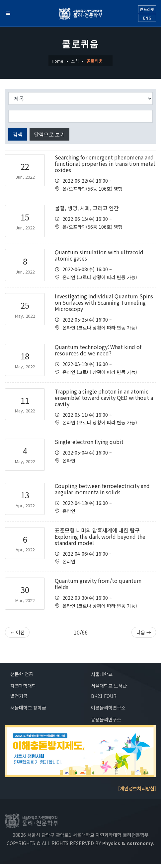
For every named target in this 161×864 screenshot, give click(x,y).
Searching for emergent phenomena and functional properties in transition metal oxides (105, 163)
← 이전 (17, 632)
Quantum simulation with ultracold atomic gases (99, 255)
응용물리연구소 (106, 719)
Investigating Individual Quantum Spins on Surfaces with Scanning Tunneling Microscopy (104, 302)
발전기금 (19, 696)
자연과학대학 (23, 685)
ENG (147, 18)
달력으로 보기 (49, 134)
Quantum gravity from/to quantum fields (98, 584)
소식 (75, 61)
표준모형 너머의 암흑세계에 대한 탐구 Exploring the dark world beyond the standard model (100, 536)
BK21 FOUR (104, 696)
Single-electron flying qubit (89, 442)
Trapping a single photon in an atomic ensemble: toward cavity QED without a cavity (104, 397)
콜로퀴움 (95, 61)
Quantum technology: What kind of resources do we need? (98, 350)
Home (57, 61)
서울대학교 (102, 674)
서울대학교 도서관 (109, 685)
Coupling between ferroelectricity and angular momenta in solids (102, 489)
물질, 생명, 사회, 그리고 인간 (87, 208)
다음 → (143, 632)
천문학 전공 (21, 674)
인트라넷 (147, 9)
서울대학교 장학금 (28, 707)
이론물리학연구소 (108, 707)
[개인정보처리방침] (137, 788)
